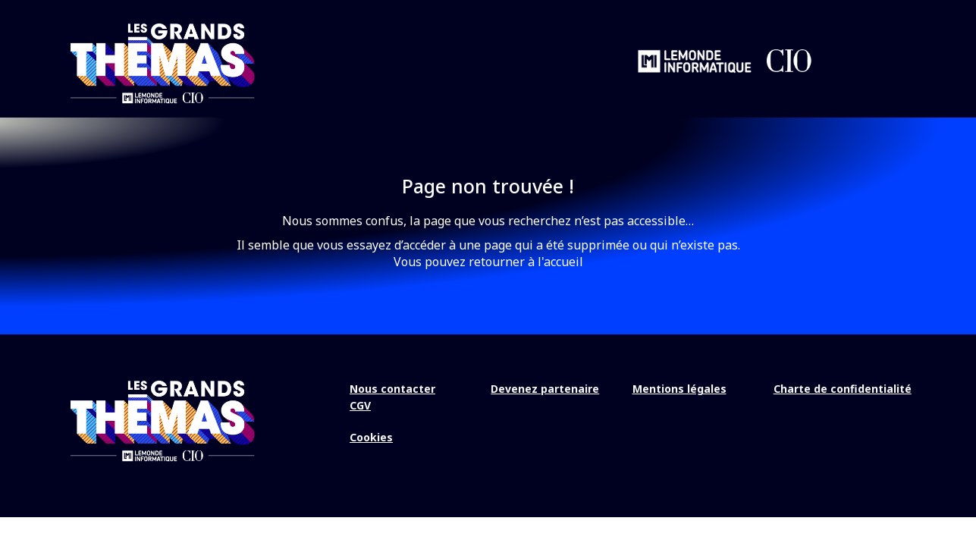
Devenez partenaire (545, 388)
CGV (360, 405)
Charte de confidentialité (843, 388)
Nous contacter (392, 388)
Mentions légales (679, 388)
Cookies (371, 437)
